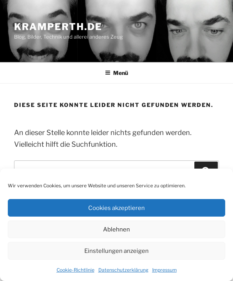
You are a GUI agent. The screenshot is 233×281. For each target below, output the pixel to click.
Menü (116, 72)
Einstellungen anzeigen (116, 250)
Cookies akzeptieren (116, 208)
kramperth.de (58, 26)
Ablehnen (116, 229)
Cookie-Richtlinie (75, 270)
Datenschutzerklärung (123, 270)
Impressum (164, 270)
